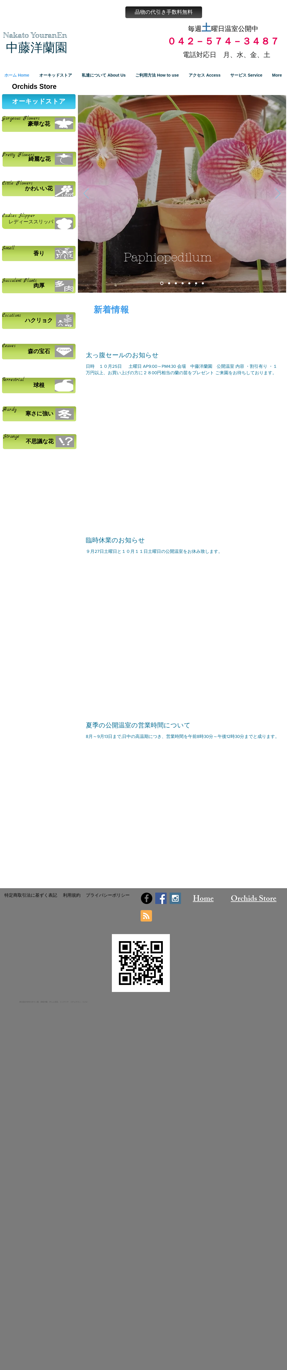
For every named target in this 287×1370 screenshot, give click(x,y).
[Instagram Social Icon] (175, 898)
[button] (163, 12)
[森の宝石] (39, 351)
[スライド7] (203, 283)
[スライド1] (161, 283)
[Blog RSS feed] (146, 916)
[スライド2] (169, 283)
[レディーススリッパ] (39, 221)
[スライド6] (196, 283)
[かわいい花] (39, 188)
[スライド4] (183, 283)
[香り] (39, 253)
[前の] (86, 193)
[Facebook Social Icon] (161, 898)
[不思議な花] (39, 441)
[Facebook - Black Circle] (146, 898)
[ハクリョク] (39, 320)
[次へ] (278, 193)
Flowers (24, 155)
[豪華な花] (39, 124)
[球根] (39, 385)
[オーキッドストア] (39, 101)
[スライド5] (189, 283)
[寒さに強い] (39, 413)
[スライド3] (176, 283)
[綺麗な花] (39, 159)
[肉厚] (39, 285)
